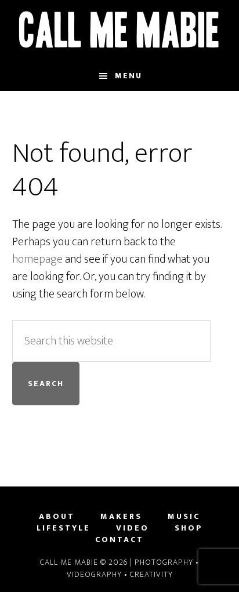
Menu (128, 75)
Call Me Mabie (119, 31)
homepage (37, 259)
